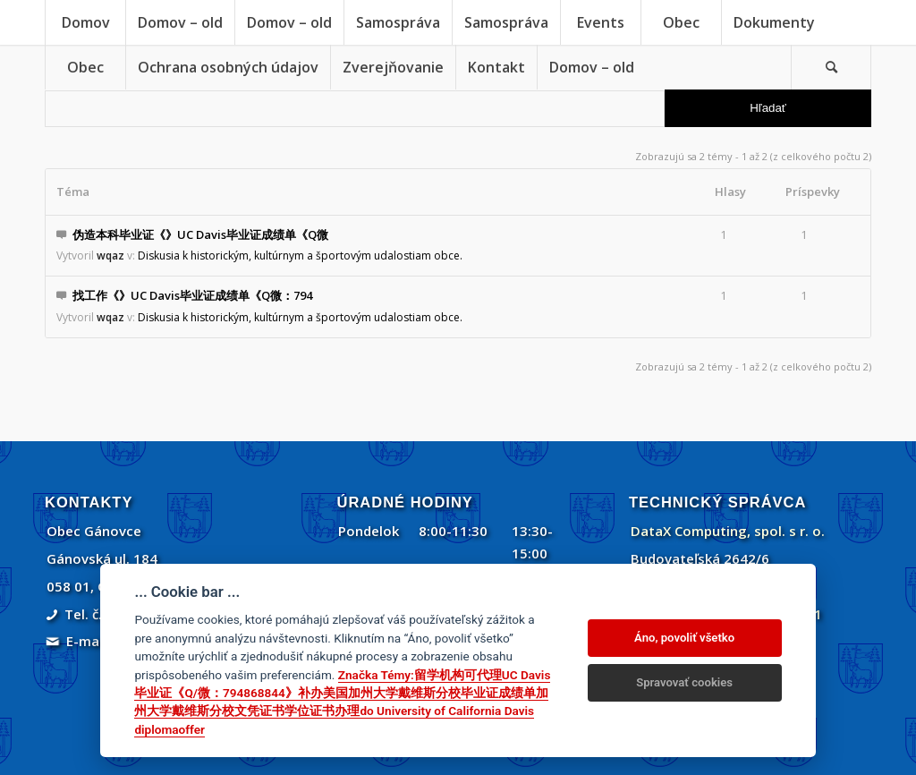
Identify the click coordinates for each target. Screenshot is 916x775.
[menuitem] (85, 22)
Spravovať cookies (684, 682)
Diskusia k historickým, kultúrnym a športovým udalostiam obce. (300, 255)
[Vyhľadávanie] (831, 67)
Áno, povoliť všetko (684, 637)
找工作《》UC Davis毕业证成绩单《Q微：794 (192, 295)
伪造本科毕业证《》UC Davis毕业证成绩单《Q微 (200, 234)
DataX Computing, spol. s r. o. (728, 531)
